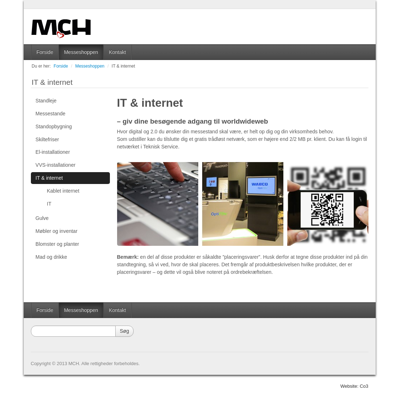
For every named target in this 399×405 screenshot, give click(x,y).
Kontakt (117, 52)
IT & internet (123, 66)
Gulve (42, 218)
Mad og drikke (51, 257)
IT (49, 204)
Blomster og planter (57, 244)
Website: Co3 (354, 386)
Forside (45, 52)
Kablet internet (63, 191)
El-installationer (53, 152)
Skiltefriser (47, 139)
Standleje (46, 100)
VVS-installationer (55, 165)
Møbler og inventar (57, 231)
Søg (124, 331)
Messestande (50, 113)
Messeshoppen (81, 52)
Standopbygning (54, 126)
